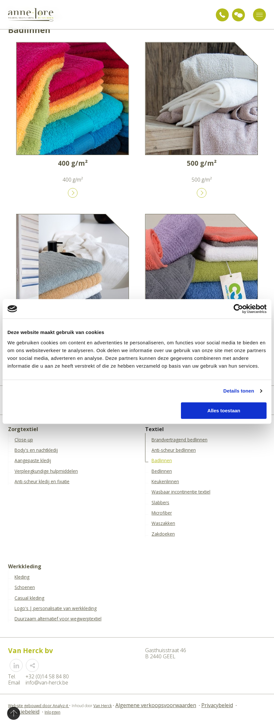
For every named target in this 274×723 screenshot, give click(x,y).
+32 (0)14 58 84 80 (222, 14)
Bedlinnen (162, 471)
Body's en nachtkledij (36, 450)
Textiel (154, 429)
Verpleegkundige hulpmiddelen (46, 471)
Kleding (22, 577)
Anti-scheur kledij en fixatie (42, 481)
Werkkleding (24, 566)
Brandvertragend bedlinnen (179, 439)
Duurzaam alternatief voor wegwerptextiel (58, 618)
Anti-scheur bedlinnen (174, 450)
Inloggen (52, 712)
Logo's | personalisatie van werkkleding (56, 608)
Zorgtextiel (23, 429)
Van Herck (102, 705)
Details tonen (238, 391)
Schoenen (25, 587)
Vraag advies (238, 14)
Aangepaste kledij (33, 460)
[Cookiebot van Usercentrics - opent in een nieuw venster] (238, 309)
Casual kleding (29, 598)
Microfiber (162, 513)
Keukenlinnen (165, 481)
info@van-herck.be (47, 682)
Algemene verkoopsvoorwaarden (155, 705)
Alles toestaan (223, 410)
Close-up (24, 439)
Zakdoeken (163, 534)
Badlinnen (162, 460)
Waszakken (163, 523)
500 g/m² (201, 163)
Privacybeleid (217, 705)
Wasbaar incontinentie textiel (181, 492)
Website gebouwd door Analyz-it (38, 705)
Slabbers (160, 502)
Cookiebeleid (23, 711)
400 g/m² (73, 163)
